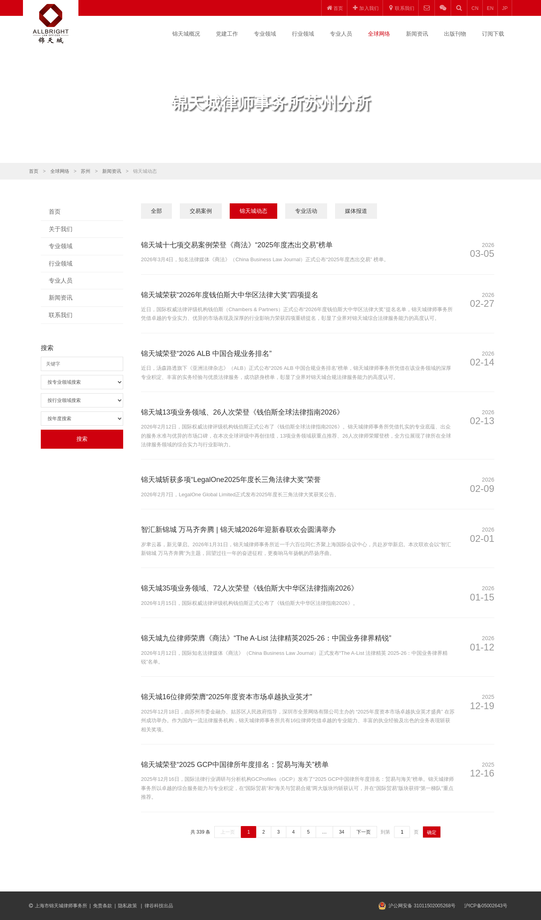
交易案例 (201, 211)
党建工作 (227, 34)
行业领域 (303, 34)
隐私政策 (128, 906)
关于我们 (60, 229)
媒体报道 (356, 211)
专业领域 (265, 34)
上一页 (228, 832)
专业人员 (341, 34)
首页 (33, 171)
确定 (431, 832)
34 (341, 832)
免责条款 (102, 906)
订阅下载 (493, 34)
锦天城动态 (253, 211)
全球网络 (379, 34)
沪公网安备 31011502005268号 (422, 906)
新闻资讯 (417, 34)
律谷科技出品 (159, 906)
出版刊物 (455, 34)
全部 (156, 211)
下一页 (363, 832)
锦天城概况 (186, 34)
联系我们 (60, 315)
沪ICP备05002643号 (485, 906)
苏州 (85, 171)
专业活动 (306, 211)
